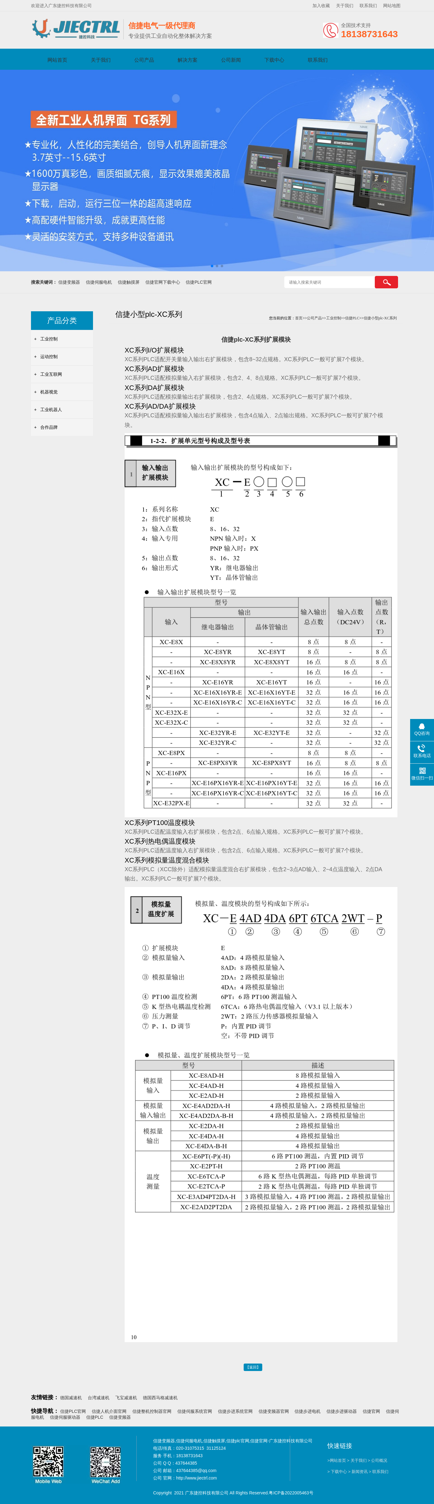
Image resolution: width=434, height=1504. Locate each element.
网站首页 (57, 60)
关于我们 (344, 5)
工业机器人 (51, 409)
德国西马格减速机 (160, 1397)
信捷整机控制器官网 (151, 1411)
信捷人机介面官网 (109, 1411)
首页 (299, 318)
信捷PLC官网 (198, 282)
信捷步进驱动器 (341, 1411)
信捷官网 (371, 1411)
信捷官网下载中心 (162, 282)
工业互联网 (51, 374)
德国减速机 (71, 1397)
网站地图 (392, 5)
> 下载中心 (337, 1471)
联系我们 (368, 5)
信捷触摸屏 (129, 282)
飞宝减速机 (126, 1397)
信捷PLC (352, 318)
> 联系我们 (378, 1471)
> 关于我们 (356, 1460)
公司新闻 (231, 60)
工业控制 (49, 338)
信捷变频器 (69, 282)
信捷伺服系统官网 (194, 1411)
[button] (212, 266)
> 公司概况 (377, 1460)
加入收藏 (321, 5)
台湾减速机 (98, 1397)
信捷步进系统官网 (235, 1411)
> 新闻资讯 (358, 1471)
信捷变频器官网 (274, 1411)
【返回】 (253, 1367)
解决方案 (187, 60)
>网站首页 (336, 1460)
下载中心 (274, 60)
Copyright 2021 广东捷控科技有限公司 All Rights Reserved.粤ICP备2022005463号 (233, 1492)
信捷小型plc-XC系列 (380, 318)
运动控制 (49, 356)
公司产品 (144, 60)
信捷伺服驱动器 (65, 1417)
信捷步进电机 (307, 1411)
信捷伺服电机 (99, 282)
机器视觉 (49, 391)
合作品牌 (49, 427)
